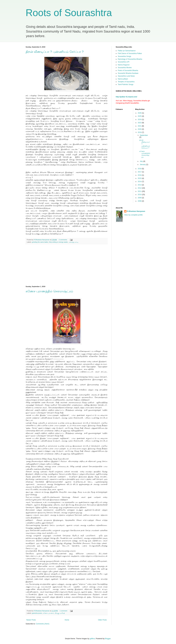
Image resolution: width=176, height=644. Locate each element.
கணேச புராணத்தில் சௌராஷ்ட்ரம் (49, 291)
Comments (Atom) (42, 624)
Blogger (108, 639)
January (143, 164)
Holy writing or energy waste (58, 242)
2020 (140, 129)
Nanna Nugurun (124, 65)
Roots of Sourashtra (69, 12)
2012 (140, 188)
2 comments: (63, 240)
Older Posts (102, 620)
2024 (140, 119)
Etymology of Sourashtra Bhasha (130, 59)
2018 (140, 169)
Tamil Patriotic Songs (125, 84)
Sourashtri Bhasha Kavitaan (128, 73)
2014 (140, 181)
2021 (140, 126)
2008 (140, 201)
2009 (140, 198)
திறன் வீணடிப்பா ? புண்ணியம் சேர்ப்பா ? (55, 51)
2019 (140, 132)
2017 (140, 172)
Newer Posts (31, 620)
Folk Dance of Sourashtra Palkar (130, 53)
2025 (140, 116)
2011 (140, 191)
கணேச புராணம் (48, 613)
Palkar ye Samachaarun (127, 51)
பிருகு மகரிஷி (60, 613)
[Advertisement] (66, 265)
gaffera (92, 639)
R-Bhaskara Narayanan (136, 211)
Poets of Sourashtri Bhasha (128, 70)
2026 (140, 113)
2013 (140, 185)
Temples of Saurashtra (126, 82)
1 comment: (64, 611)
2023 (140, 123)
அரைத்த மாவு (73, 242)
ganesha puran (37, 613)
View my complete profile (133, 215)
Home (67, 620)
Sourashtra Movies (125, 68)
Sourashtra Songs (124, 56)
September (144, 135)
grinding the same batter (40, 242)
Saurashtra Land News (126, 76)
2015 (140, 178)
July (141, 161)
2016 (140, 175)
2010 (140, 195)
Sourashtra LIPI (123, 62)
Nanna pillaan (123, 79)
